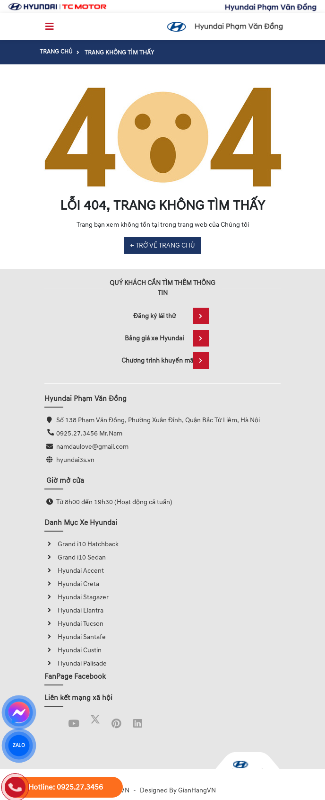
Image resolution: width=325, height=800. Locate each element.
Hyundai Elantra (73, 610)
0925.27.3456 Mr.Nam (89, 433)
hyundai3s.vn (75, 460)
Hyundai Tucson (73, 624)
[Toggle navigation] (50, 26)
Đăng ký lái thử (171, 316)
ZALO (19, 745)
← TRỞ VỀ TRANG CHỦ (162, 245)
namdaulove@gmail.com (92, 447)
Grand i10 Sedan (75, 557)
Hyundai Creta (71, 584)
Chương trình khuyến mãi (165, 360)
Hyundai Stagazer (76, 597)
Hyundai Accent (74, 571)
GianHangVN (197, 790)
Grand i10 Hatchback (81, 544)
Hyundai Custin (73, 650)
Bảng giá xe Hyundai (167, 338)
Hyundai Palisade (75, 663)
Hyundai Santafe (75, 637)
